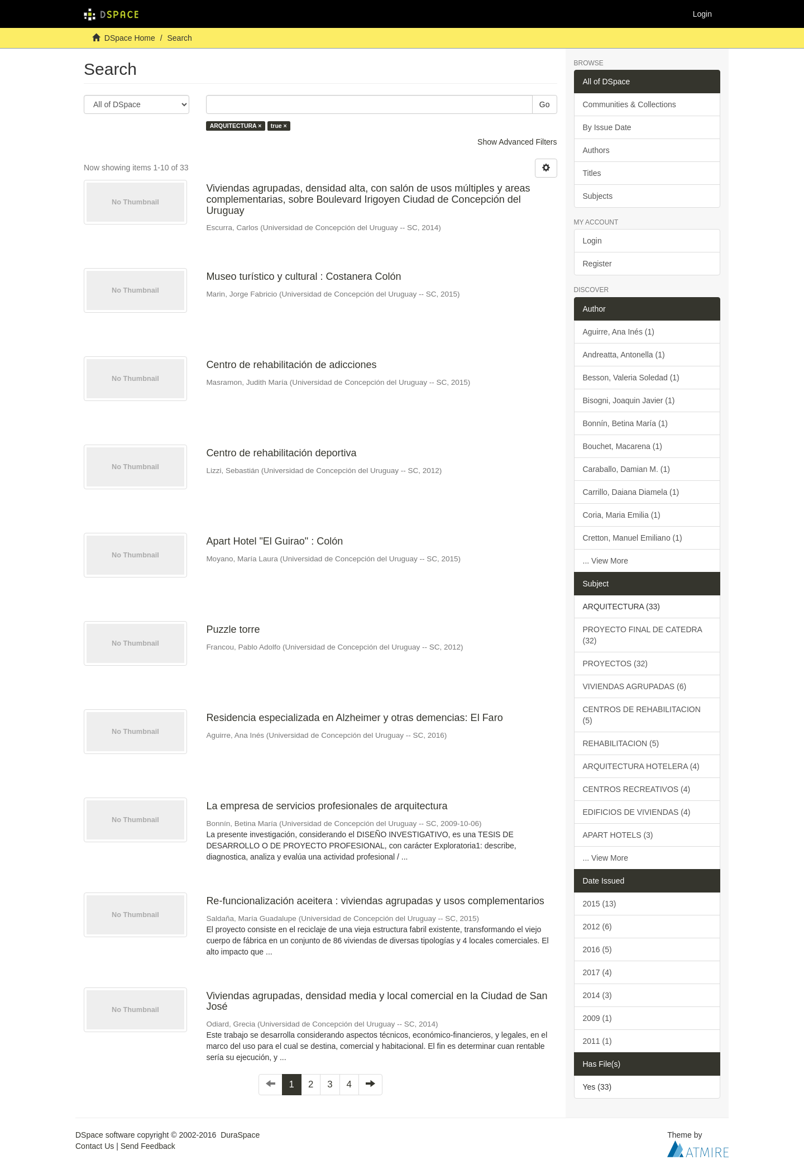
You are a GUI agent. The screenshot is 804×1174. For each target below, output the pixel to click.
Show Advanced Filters (517, 141)
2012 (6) (597, 926)
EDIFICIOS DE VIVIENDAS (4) (637, 812)
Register (597, 263)
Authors (596, 150)
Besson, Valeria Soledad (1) (631, 377)
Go (544, 104)
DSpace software (105, 1134)
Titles (592, 173)
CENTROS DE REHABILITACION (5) (642, 715)
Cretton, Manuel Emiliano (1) (632, 537)
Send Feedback (148, 1146)
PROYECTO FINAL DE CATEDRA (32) (642, 635)
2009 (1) (597, 1018)
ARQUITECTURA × (236, 125)
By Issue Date (607, 127)
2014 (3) (597, 995)
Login (592, 240)
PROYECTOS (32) (615, 663)
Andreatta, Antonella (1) (624, 354)
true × (279, 125)
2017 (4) (597, 972)
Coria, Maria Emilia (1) (622, 514)
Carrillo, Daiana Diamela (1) (631, 492)
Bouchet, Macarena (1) (622, 446)
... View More (605, 560)
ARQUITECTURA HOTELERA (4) (641, 766)
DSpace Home (129, 38)
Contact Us (94, 1146)
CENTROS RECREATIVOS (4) (637, 789)
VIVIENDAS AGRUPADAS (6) (635, 686)
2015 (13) (599, 903)
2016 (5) (597, 949)
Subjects (598, 196)
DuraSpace (240, 1134)
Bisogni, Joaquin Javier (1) (629, 400)
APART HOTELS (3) (618, 835)
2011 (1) (597, 1041)
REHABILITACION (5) (621, 743)
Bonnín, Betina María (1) (625, 423)
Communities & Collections (629, 104)
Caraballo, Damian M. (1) (626, 469)
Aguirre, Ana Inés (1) (618, 331)
